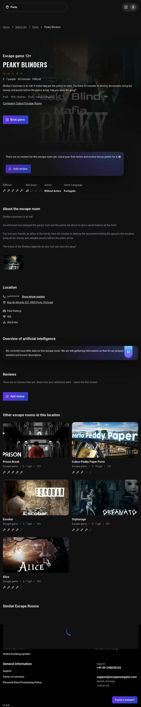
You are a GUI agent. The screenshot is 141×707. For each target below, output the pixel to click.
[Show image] (14, 262)
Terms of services (13, 676)
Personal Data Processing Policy (22, 682)
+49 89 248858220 (109, 667)
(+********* (13, 296)
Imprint (7, 671)
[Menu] (130, 7)
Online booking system (16, 654)
